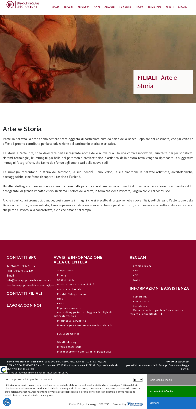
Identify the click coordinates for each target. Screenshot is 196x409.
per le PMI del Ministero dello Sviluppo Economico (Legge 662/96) (157, 365)
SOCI (97, 7)
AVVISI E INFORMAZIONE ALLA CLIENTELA (78, 259)
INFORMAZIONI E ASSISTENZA (159, 288)
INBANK (182, 7)
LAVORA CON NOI (24, 305)
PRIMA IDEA (154, 7)
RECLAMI (139, 257)
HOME (55, 7)
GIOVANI (109, 7)
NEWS (139, 7)
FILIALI (170, 7)
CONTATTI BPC (22, 257)
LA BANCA (125, 7)
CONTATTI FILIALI (24, 293)
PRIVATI (68, 7)
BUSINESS (84, 7)
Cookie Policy (76, 404)
